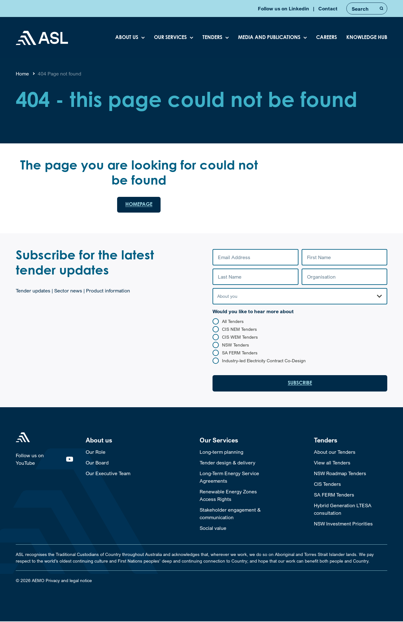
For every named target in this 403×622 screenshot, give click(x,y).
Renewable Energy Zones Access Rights (228, 496)
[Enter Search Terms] (366, 8)
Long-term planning (221, 452)
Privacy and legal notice (69, 581)
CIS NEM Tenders (239, 329)
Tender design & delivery (227, 463)
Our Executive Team (108, 474)
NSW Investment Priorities (343, 524)
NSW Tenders (235, 345)
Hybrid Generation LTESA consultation (343, 510)
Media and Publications (269, 37)
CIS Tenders (327, 484)
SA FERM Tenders (240, 353)
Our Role (95, 452)
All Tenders (233, 322)
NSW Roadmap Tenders (340, 474)
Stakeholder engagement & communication (230, 514)
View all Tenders (332, 463)
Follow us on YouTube (44, 460)
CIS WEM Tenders (240, 337)
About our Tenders (334, 452)
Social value (213, 528)
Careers (326, 37)
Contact (328, 8)
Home (22, 73)
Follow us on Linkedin (283, 8)
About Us (126, 37)
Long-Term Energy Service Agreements (229, 478)
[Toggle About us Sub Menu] (122, 441)
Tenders (212, 37)
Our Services (170, 37)
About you (227, 296)
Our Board (97, 463)
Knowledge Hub (366, 37)
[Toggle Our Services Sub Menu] (236, 441)
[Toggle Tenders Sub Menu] (350, 441)
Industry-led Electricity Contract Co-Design (264, 361)
